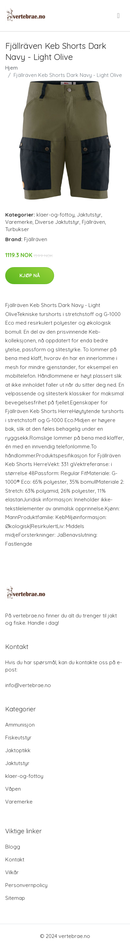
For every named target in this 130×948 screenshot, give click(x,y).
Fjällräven (93, 222)
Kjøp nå (29, 275)
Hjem (11, 67)
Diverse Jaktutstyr (57, 222)
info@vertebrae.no (28, 685)
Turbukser (17, 229)
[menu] (119, 15)
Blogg (12, 846)
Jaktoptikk (18, 750)
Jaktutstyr (89, 214)
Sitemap (15, 898)
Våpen (13, 788)
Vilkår (12, 872)
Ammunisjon (20, 724)
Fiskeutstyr (18, 737)
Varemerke (19, 222)
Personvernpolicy (26, 885)
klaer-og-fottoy (55, 214)
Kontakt (14, 859)
